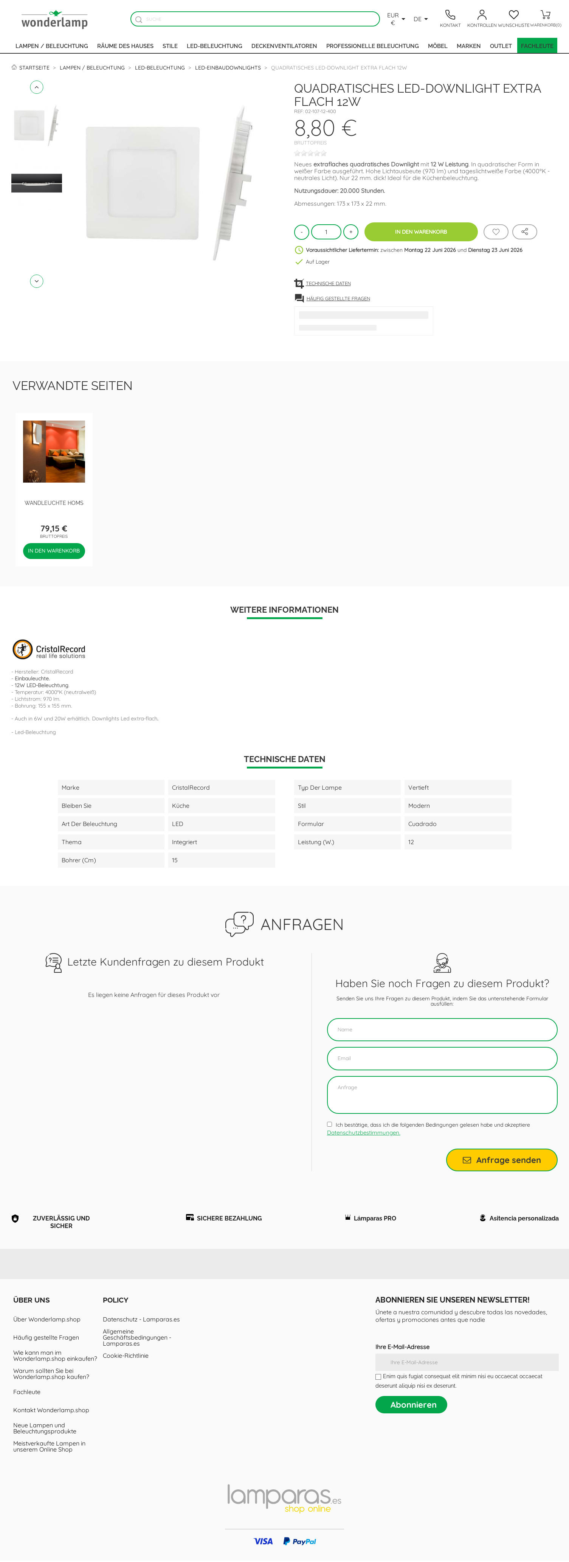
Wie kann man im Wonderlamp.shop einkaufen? (55, 1357)
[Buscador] (138, 19)
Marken (469, 45)
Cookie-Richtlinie (126, 1357)
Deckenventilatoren (284, 45)
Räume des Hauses (125, 45)
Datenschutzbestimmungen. (363, 1132)
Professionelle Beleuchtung (372, 45)
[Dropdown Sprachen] (422, 18)
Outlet (501, 45)
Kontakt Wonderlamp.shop (51, 1411)
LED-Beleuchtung (214, 45)
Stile (170, 45)
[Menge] (326, 231)
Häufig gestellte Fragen (46, 1339)
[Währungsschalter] (397, 18)
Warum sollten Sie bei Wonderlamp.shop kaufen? (51, 1375)
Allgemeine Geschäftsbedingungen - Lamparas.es (137, 1339)
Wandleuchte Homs (54, 502)
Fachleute (537, 45)
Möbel (438, 45)
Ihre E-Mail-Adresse (402, 1348)
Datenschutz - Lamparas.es (141, 1320)
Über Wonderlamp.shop (47, 1320)
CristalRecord (57, 671)
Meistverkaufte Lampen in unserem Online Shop (49, 1448)
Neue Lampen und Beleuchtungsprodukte (44, 1429)
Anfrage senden (502, 1160)
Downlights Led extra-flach (124, 718)
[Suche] (255, 18)
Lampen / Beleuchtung (52, 45)
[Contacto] (450, 19)
